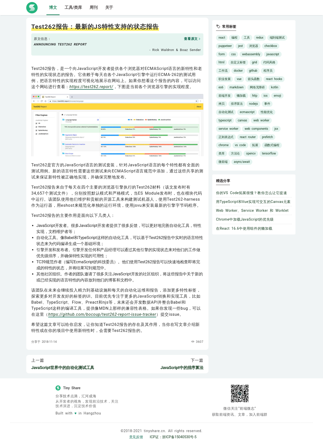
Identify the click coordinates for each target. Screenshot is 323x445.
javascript (272, 54)
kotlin (274, 87)
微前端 (223, 162)
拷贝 (222, 104)
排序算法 (237, 104)
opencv (251, 153)
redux (259, 37)
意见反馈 (136, 437)
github (253, 70)
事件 (267, 104)
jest (240, 46)
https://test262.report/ (91, 86)
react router (248, 137)
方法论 (235, 153)
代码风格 (269, 62)
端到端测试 (277, 37)
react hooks (274, 79)
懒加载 (241, 95)
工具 (247, 37)
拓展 (255, 145)
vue (239, 79)
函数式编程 (271, 145)
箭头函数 (254, 79)
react (222, 37)
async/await (242, 162)
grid (254, 62)
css (233, 54)
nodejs (253, 104)
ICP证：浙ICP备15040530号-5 (173, 437)
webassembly (251, 54)
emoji (277, 95)
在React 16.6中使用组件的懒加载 (244, 228)
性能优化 (267, 112)
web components (256, 128)
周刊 (94, 7)
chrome (224, 145)
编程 (234, 37)
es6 (221, 87)
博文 (53, 7)
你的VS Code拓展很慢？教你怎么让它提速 (251, 193)
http (254, 95)
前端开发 (224, 95)
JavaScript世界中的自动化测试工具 (62, 367)
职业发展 (224, 79)
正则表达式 (226, 137)
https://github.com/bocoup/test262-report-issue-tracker (102, 314)
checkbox (270, 46)
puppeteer (225, 46)
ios (265, 95)
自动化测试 (226, 112)
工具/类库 (73, 7)
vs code (240, 145)
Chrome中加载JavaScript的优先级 (245, 219)
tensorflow (269, 153)
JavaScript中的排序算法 (181, 367)
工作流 (223, 70)
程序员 (268, 70)
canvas (242, 120)
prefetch (267, 137)
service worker (228, 128)
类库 (222, 153)
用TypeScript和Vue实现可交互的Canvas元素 (253, 202)
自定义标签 (238, 62)
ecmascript (247, 112)
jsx (276, 128)
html (221, 62)
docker (238, 70)
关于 (109, 7)
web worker (261, 120)
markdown (237, 87)
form (222, 54)
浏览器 (253, 46)
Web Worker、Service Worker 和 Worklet (252, 210)
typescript (225, 120)
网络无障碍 (257, 87)
